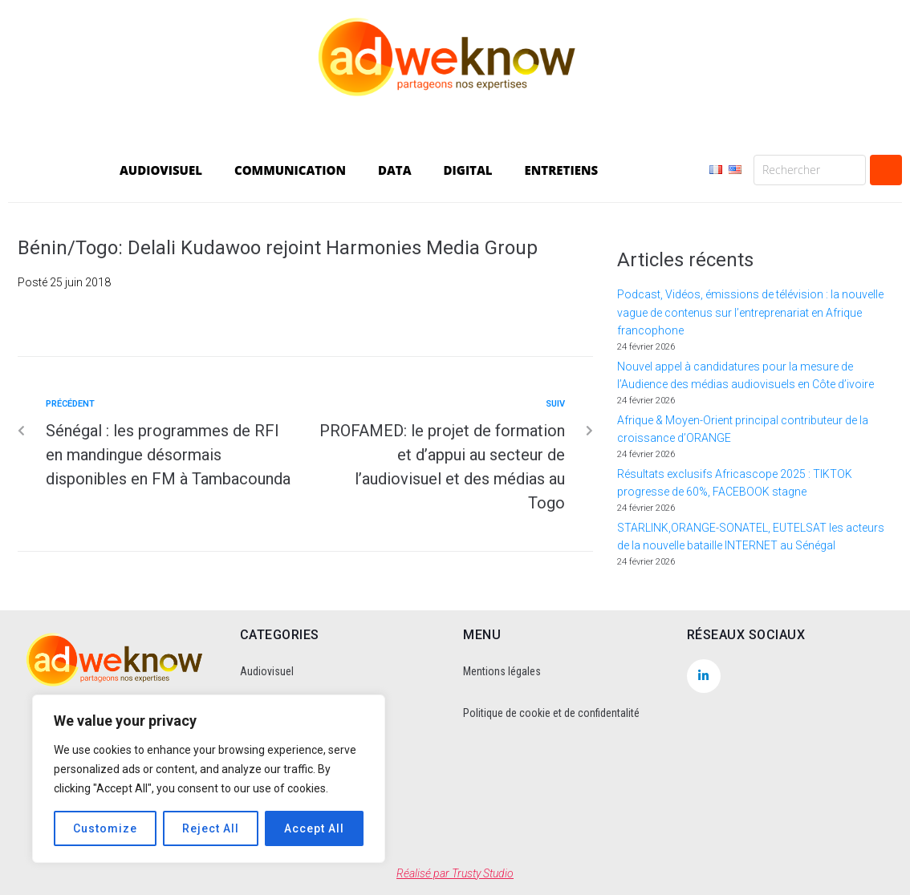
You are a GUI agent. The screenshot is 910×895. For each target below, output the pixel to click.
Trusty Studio (483, 873)
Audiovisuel (267, 671)
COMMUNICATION (290, 170)
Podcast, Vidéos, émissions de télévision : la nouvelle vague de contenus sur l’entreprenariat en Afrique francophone (750, 312)
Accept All (314, 828)
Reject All (210, 828)
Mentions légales (502, 671)
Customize (105, 828)
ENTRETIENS (561, 170)
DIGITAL (468, 170)
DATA (395, 170)
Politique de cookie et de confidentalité (551, 713)
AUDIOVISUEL (161, 170)
